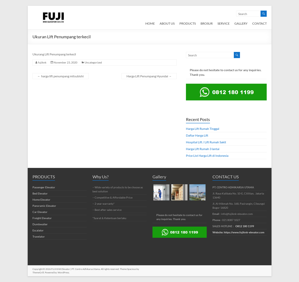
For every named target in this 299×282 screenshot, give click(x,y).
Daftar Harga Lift (197, 135)
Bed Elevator (40, 193)
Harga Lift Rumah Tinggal (202, 128)
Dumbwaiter (40, 224)
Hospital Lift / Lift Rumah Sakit (206, 142)
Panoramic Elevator (44, 205)
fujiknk (42, 62)
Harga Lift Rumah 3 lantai (202, 149)
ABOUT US (167, 23)
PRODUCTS (187, 23)
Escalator (38, 230)
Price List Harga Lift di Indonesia (207, 155)
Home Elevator (41, 199)
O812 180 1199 (244, 226)
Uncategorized (93, 62)
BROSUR (207, 23)
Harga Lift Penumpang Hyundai (149, 76)
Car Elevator (39, 212)
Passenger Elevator (43, 187)
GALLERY (240, 23)
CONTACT (259, 23)
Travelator (38, 236)
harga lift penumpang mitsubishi (60, 76)
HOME (150, 23)
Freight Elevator (42, 218)
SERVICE (223, 23)
